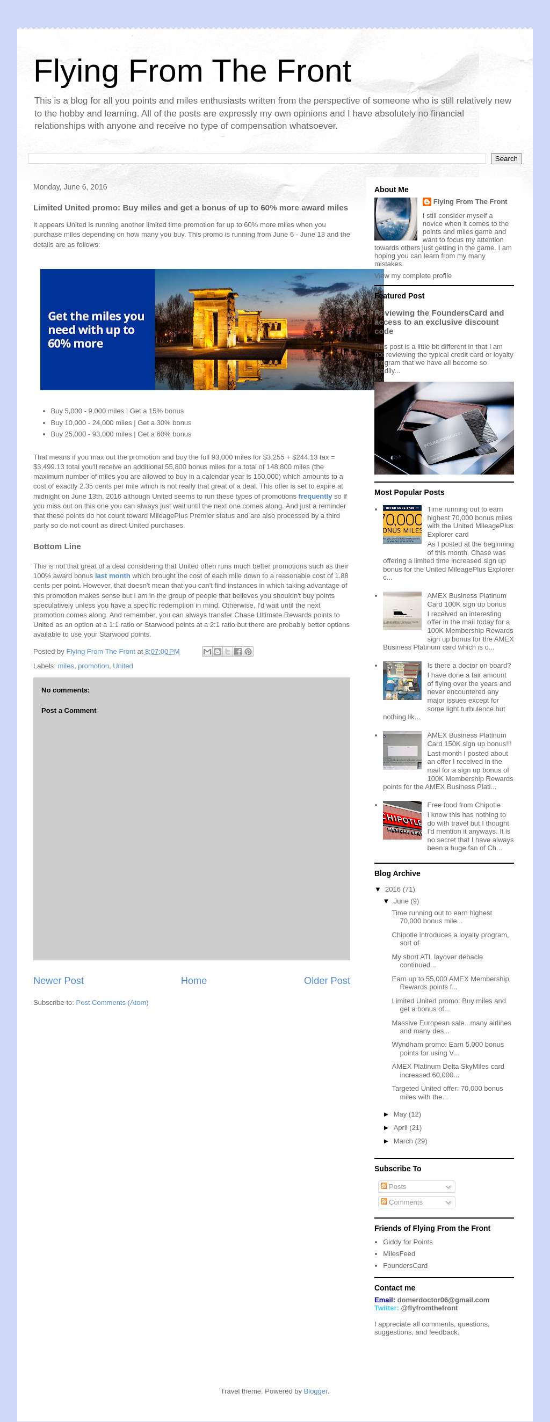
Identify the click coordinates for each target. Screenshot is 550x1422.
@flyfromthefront (429, 1308)
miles (66, 666)
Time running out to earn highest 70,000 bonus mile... (442, 917)
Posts (394, 1187)
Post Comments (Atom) (112, 1002)
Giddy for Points (408, 1242)
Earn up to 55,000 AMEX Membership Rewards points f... (450, 983)
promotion (93, 666)
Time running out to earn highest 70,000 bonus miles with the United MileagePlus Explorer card (470, 521)
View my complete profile (413, 276)
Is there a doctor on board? (469, 665)
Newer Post (58, 980)
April (402, 1128)
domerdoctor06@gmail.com (443, 1300)
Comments (402, 1202)
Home (194, 980)
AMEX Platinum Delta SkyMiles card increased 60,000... (448, 1070)
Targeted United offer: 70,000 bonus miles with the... (447, 1092)
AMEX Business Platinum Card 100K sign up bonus (466, 600)
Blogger (316, 1391)
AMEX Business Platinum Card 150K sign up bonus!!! (469, 739)
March (404, 1141)
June (402, 901)
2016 (394, 889)
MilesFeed (399, 1254)
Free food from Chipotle (464, 805)
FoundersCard (405, 1265)
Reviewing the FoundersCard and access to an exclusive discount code (439, 322)
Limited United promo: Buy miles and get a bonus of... (448, 1005)
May (401, 1114)
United (123, 666)
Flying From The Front (192, 71)
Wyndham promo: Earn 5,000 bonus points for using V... (448, 1048)
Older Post (327, 980)
